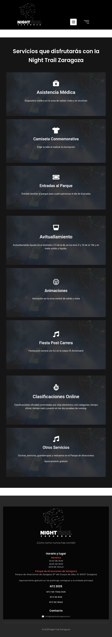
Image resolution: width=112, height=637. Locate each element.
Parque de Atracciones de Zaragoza (56, 571)
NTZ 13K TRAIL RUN (56, 591)
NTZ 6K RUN (56, 597)
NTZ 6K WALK (56, 602)
